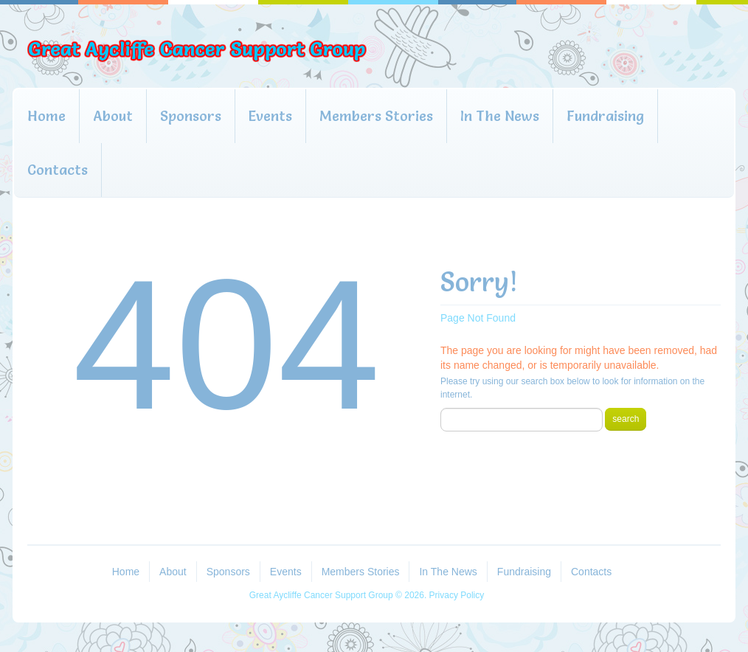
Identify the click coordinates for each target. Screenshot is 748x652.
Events (270, 116)
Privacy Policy (457, 595)
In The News (499, 116)
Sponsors (190, 116)
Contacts (57, 169)
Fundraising (605, 116)
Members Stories (376, 116)
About (113, 116)
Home (46, 116)
